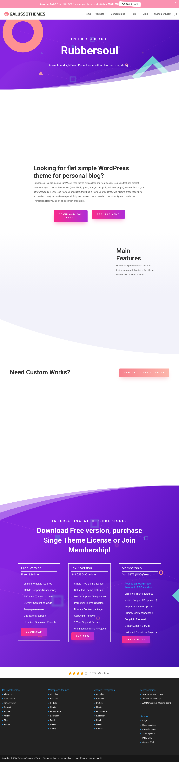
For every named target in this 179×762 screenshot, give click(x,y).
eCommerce (55, 711)
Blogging (54, 694)
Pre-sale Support (149, 729)
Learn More (136, 640)
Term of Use (9, 698)
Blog (145, 14)
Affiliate (7, 716)
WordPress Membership (152, 694)
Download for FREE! (70, 216)
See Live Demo (108, 214)
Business (54, 698)
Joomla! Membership (151, 698)
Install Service (148, 738)
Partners (7, 711)
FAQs (144, 721)
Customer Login (162, 14)
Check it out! (130, 4)
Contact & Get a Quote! (144, 372)
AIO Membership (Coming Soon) (156, 703)
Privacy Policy (10, 703)
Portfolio (53, 703)
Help (133, 14)
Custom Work (148, 742)
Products (99, 14)
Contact (7, 707)
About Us (8, 694)
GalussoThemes (25, 758)
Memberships (118, 14)
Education (54, 716)
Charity (53, 729)
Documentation (149, 725)
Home (88, 14)
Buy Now (83, 636)
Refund (7, 724)
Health (53, 707)
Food (52, 720)
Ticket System (148, 733)
